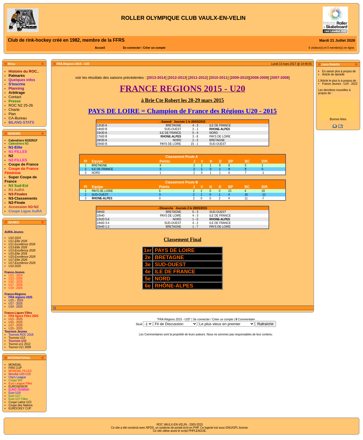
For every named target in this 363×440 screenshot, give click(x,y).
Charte (14, 109)
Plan (12, 114)
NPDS (150, 427)
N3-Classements (23, 198)
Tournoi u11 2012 (19, 344)
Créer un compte (154, 47)
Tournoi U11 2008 (20, 347)
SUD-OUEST (100, 194)
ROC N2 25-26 (21, 105)
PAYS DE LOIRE (102, 190)
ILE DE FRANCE (102, 169)
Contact (15, 97)
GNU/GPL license (236, 427)
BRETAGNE (99, 165)
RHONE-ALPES (102, 198)
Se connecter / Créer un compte (213, 319)
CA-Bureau (18, 118)
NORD (96, 172)
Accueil (100, 47)
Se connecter (132, 47)
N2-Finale (17, 202)
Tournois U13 (17, 337)
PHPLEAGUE (197, 430)
